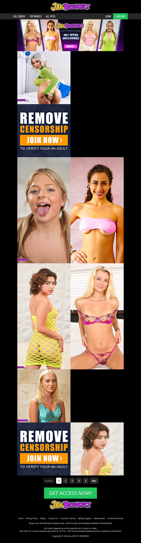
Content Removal (115, 518)
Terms (20, 518)
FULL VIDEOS (19, 16)
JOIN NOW (120, 16)
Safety (43, 518)
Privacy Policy (32, 518)
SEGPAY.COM (58, 523)
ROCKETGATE (46, 523)
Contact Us (53, 518)
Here (26, 531)
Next (94, 480)
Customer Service (68, 518)
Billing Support (85, 518)
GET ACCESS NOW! (70, 493)
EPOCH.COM (71, 523)
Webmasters (99, 518)
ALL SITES (50, 16)
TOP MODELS (36, 16)
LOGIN (108, 16)
